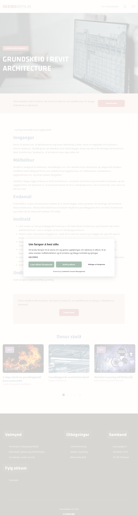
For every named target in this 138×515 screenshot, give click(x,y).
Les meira (33, 256)
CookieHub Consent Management (73, 271)
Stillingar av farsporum (96, 264)
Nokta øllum (69, 264)
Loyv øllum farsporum (41, 264)
